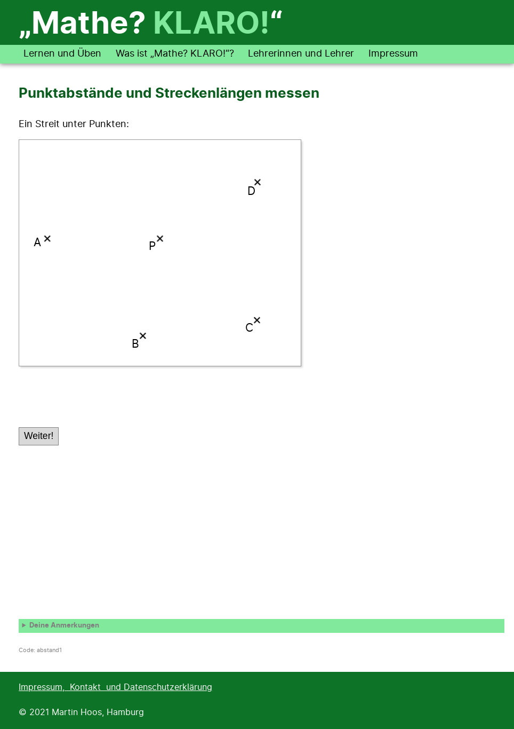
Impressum (393, 54)
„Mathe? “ (151, 24)
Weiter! (38, 435)
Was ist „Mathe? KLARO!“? (175, 54)
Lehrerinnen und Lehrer (301, 54)
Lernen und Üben (62, 54)
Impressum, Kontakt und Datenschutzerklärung (115, 687)
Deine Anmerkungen (64, 625)
